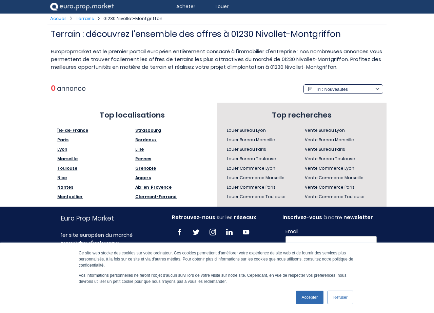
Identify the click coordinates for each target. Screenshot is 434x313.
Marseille (67, 159)
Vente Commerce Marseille (334, 178)
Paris (62, 140)
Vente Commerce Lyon (329, 168)
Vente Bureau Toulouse (330, 159)
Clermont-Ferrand (156, 197)
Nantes (65, 187)
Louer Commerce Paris (251, 187)
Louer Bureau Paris (246, 149)
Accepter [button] (310, 297)
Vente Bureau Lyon (325, 130)
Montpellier (70, 197)
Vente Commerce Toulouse (334, 197)
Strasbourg (148, 130)
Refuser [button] (340, 297)
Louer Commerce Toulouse (256, 197)
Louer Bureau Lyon (246, 130)
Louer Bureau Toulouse (251, 159)
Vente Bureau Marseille (329, 140)
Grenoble (145, 168)
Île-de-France (72, 130)
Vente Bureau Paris (325, 149)
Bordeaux (146, 140)
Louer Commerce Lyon (251, 168)
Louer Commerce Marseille (255, 178)
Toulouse (67, 168)
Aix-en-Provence (153, 187)
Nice (62, 178)
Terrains (85, 18)
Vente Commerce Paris (330, 187)
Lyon (62, 149)
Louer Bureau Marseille (251, 140)
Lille (139, 149)
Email (291, 231)
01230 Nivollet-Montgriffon (132, 18)
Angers (143, 178)
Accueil (58, 18)
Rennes (143, 159)
